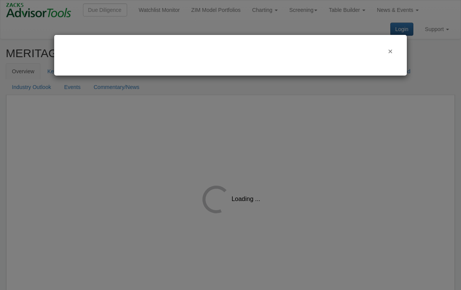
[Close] (390, 51)
